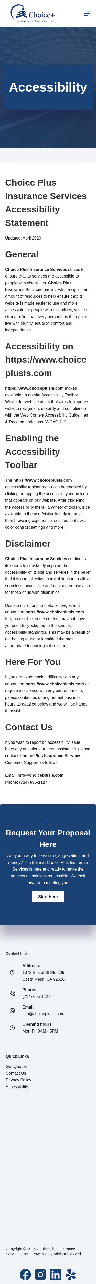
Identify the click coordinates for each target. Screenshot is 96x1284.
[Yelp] (70, 1274)
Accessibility (17, 1087)
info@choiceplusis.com (44, 1014)
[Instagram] (40, 1274)
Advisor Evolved (67, 1254)
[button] (48, 896)
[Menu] (87, 13)
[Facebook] (25, 1274)
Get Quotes (16, 1066)
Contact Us (16, 1073)
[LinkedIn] (55, 1274)
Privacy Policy (18, 1080)
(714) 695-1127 (36, 996)
